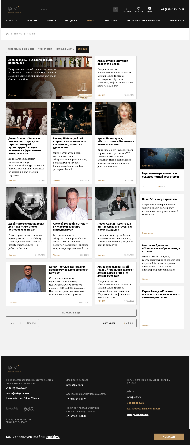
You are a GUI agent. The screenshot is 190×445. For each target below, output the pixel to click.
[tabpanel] (162, 166)
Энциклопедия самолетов (143, 20)
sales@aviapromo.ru (18, 393)
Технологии (47, 49)
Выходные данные (137, 414)
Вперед (31, 322)
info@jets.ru (134, 397)
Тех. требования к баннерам (143, 408)
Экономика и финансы (21, 49)
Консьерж (111, 20)
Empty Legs (177, 20)
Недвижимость (68, 49)
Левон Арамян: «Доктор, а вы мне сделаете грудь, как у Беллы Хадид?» (115, 226)
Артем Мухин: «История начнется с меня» (113, 62)
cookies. (53, 436)
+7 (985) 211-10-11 (172, 9)
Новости (11, 20)
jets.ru (130, 391)
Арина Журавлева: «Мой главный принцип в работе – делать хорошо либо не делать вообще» (116, 271)
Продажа (71, 20)
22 (127, 322)
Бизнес (91, 20)
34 (131, 322)
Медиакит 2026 (135, 402)
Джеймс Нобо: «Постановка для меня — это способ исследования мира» (26, 226)
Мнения (85, 49)
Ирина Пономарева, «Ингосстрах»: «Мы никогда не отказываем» (116, 141)
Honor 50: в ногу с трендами (159, 199)
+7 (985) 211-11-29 (76, 416)
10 (123, 322)
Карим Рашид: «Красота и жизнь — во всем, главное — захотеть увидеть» (161, 294)
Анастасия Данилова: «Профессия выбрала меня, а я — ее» (161, 248)
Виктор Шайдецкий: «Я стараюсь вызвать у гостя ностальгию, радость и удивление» (69, 143)
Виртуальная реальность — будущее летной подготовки (160, 175)
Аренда (51, 20)
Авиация (32, 20)
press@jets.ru (74, 384)
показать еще (71, 312)
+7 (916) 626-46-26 (16, 388)
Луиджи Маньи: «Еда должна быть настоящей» (30, 61)
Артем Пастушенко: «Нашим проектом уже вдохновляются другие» (68, 269)
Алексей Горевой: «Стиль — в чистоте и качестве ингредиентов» (70, 226)
